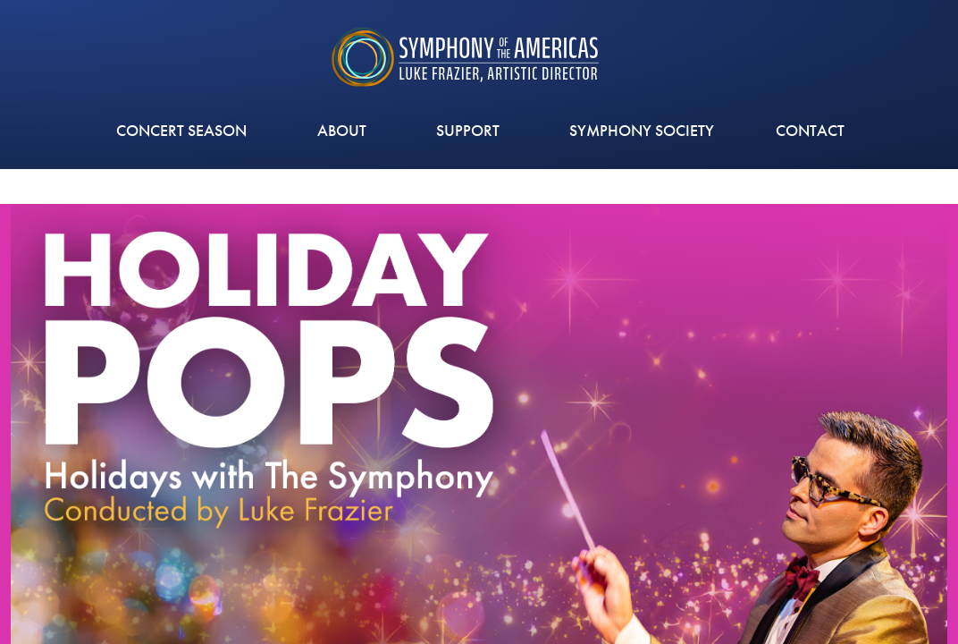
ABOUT (346, 130)
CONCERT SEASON (186, 130)
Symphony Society (641, 130)
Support (472, 130)
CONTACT (810, 130)
